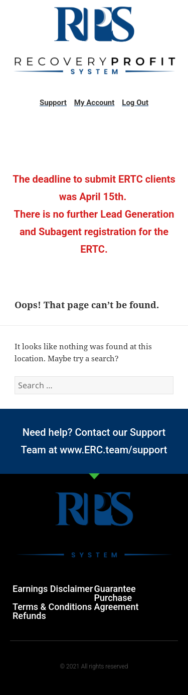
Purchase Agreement (116, 602)
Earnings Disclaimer (53, 588)
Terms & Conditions (52, 606)
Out (141, 102)
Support (53, 102)
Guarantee (115, 588)
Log (128, 102)
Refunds (29, 615)
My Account (94, 102)
